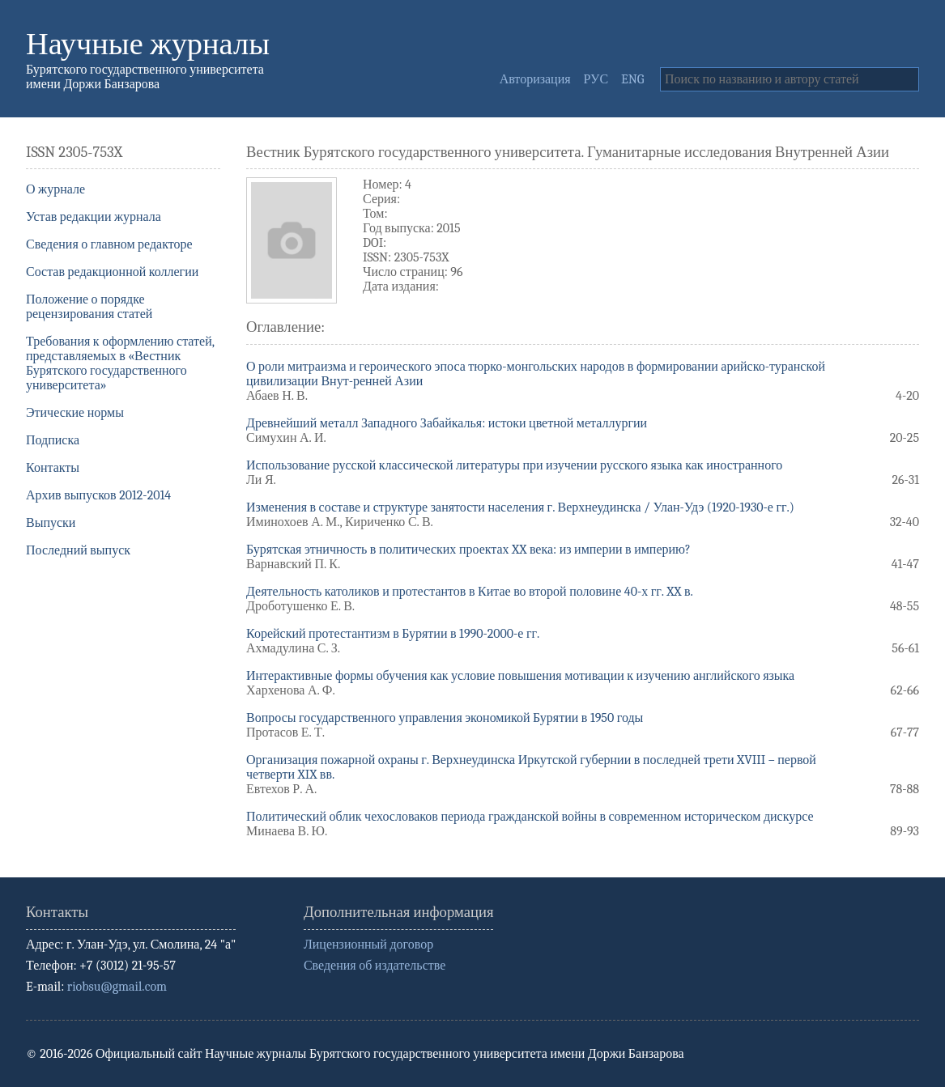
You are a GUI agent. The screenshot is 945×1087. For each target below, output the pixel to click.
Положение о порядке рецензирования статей (89, 306)
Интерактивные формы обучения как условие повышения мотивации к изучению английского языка (520, 676)
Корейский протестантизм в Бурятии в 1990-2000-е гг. (392, 633)
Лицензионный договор (368, 944)
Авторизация (535, 79)
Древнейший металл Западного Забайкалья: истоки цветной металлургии (446, 423)
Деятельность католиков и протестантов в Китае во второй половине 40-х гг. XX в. (469, 591)
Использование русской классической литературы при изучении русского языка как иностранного (514, 465)
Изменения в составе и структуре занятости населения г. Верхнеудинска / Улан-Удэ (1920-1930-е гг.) (520, 507)
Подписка (52, 440)
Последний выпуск (78, 550)
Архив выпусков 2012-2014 (98, 495)
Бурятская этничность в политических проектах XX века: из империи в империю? (468, 549)
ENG (632, 79)
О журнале (55, 189)
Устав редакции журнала (93, 217)
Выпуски (50, 523)
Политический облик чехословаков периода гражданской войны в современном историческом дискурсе (530, 816)
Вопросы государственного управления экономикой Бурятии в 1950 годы (444, 718)
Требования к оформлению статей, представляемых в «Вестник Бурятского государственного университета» (120, 363)
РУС (596, 79)
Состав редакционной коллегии (112, 272)
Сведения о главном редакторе (109, 244)
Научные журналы (148, 44)
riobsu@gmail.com (117, 986)
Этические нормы (75, 413)
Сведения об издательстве (374, 965)
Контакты (52, 468)
